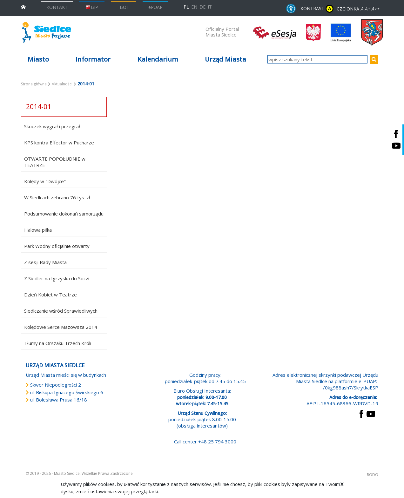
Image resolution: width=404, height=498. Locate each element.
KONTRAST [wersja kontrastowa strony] (316, 9)
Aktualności (62, 84)
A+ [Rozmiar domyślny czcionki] (367, 8)
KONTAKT (57, 7)
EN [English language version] (194, 7)
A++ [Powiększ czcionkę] (375, 8)
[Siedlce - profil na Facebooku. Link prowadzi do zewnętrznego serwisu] (396, 134)
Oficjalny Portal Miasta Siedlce (222, 32)
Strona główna (34, 84)
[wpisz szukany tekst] (317, 59)
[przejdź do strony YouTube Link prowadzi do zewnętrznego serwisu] (371, 413)
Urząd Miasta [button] (225, 59)
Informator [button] (93, 59)
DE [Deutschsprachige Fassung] (202, 7)
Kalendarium (158, 59)
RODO (372, 474)
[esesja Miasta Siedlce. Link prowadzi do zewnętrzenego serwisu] (274, 32)
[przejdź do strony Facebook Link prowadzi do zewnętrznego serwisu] (361, 413)
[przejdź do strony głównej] (23, 6)
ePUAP (155, 7)
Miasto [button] (38, 59)
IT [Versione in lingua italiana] (210, 7)
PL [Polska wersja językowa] (186, 7)
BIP (92, 7)
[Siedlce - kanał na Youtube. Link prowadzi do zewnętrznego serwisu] (396, 145)
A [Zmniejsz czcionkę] (361, 8)
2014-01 (38, 106)
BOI (124, 7)
